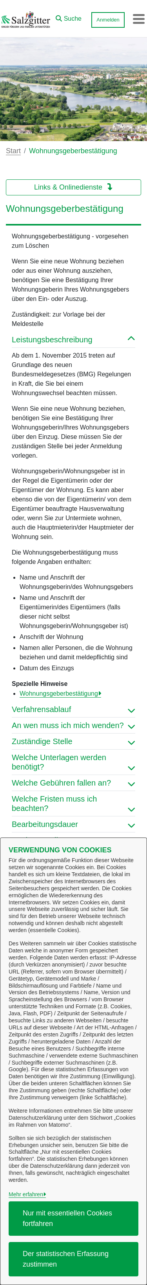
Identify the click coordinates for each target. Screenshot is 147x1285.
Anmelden (108, 20)
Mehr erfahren (26, 1194)
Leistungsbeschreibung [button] (73, 339)
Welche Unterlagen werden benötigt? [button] (73, 762)
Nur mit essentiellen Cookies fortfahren (67, 1218)
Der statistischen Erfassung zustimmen (66, 1259)
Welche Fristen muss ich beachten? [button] (73, 803)
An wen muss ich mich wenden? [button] (73, 725)
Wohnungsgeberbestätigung (59, 693)
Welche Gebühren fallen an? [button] (73, 782)
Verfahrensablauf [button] (73, 709)
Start (13, 151)
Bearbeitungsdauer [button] (73, 824)
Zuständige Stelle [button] (73, 741)
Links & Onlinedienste (73, 187)
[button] (68, 17)
